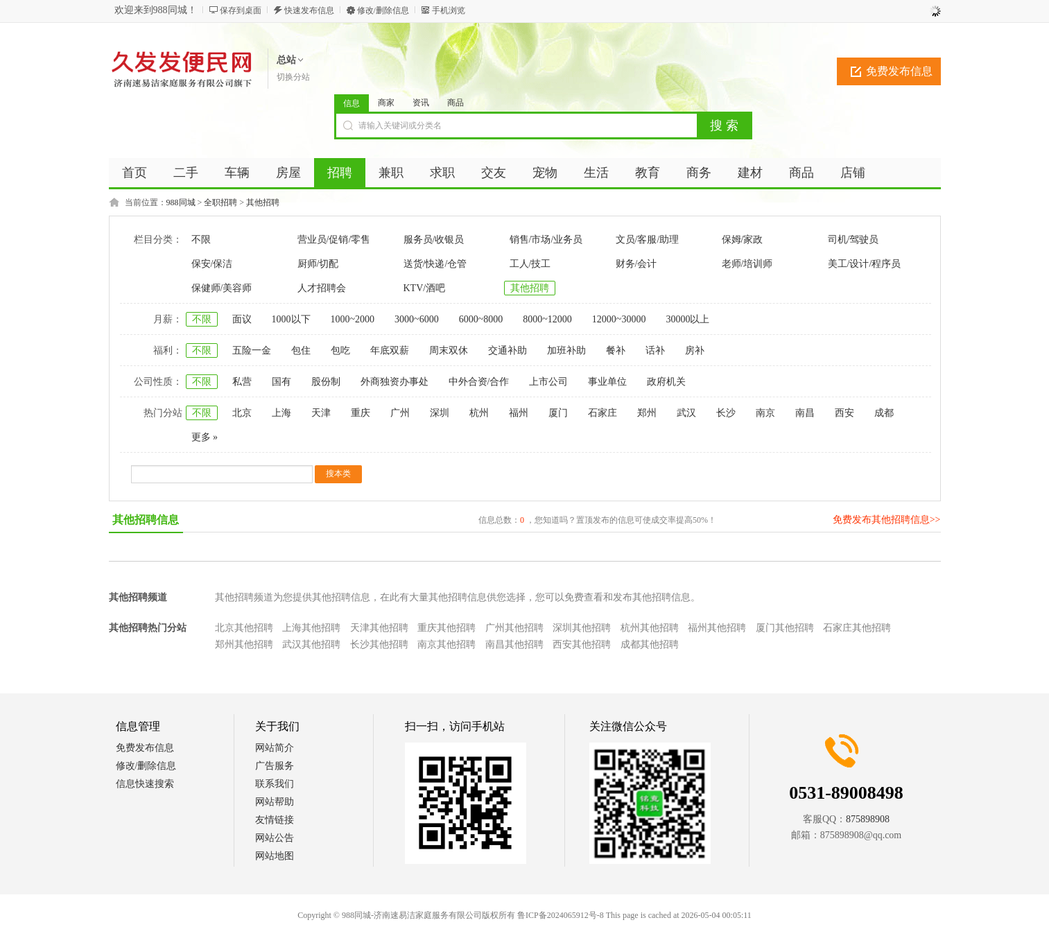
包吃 (340, 350)
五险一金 (251, 350)
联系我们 (274, 784)
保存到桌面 (240, 10)
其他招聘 (262, 202)
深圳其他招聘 (582, 628)
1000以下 (291, 319)
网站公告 (274, 838)
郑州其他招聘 (244, 644)
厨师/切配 (318, 264)
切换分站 (293, 77)
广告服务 (274, 766)
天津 (321, 413)
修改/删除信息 (383, 10)
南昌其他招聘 (514, 644)
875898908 (868, 819)
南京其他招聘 (446, 644)
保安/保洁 (212, 264)
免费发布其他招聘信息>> (887, 519)
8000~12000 (547, 319)
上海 (281, 413)
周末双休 (448, 350)
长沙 (726, 413)
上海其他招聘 (311, 628)
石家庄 (602, 413)
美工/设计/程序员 (864, 264)
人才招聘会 (321, 288)
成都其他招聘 (650, 644)
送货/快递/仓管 (435, 264)
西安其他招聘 (582, 644)
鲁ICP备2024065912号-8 (560, 915)
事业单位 (607, 381)
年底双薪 (389, 350)
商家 (386, 102)
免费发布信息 (899, 71)
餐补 (615, 350)
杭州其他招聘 (650, 628)
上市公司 (548, 381)
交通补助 (507, 350)
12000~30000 (619, 319)
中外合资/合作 (479, 381)
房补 (694, 350)
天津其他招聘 (379, 628)
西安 (844, 413)
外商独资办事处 (394, 381)
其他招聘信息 (145, 520)
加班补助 (566, 350)
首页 (134, 173)
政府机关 (666, 381)
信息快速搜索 (145, 784)
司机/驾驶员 (853, 239)
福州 (518, 413)
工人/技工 (530, 264)
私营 (242, 381)
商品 (455, 102)
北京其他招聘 (244, 628)
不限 (201, 239)
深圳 (439, 413)
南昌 (805, 413)
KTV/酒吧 (425, 288)
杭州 (479, 413)
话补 (655, 350)
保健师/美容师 (221, 288)
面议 (242, 319)
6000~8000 (481, 319)
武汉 (686, 413)
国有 (281, 381)
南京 (765, 413)
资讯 (421, 102)
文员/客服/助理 (647, 239)
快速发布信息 (309, 10)
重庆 (360, 413)
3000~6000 (417, 319)
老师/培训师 (747, 264)
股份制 (325, 381)
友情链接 (274, 820)
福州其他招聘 (717, 628)
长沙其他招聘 (379, 644)
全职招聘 (220, 202)
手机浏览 (448, 10)
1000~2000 (353, 319)
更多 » (204, 437)
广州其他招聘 (514, 628)
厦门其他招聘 (785, 628)
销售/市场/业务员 (546, 239)
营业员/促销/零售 (334, 239)
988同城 (181, 202)
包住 (301, 350)
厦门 (558, 413)
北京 (242, 413)
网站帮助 (274, 802)
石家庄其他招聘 (857, 628)
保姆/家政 (742, 239)
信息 (351, 103)
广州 (400, 413)
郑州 (647, 413)
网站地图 (274, 856)
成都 (884, 413)
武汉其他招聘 (311, 644)
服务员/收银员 (434, 239)
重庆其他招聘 (446, 628)
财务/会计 (636, 264)
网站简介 (274, 748)
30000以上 (687, 319)
